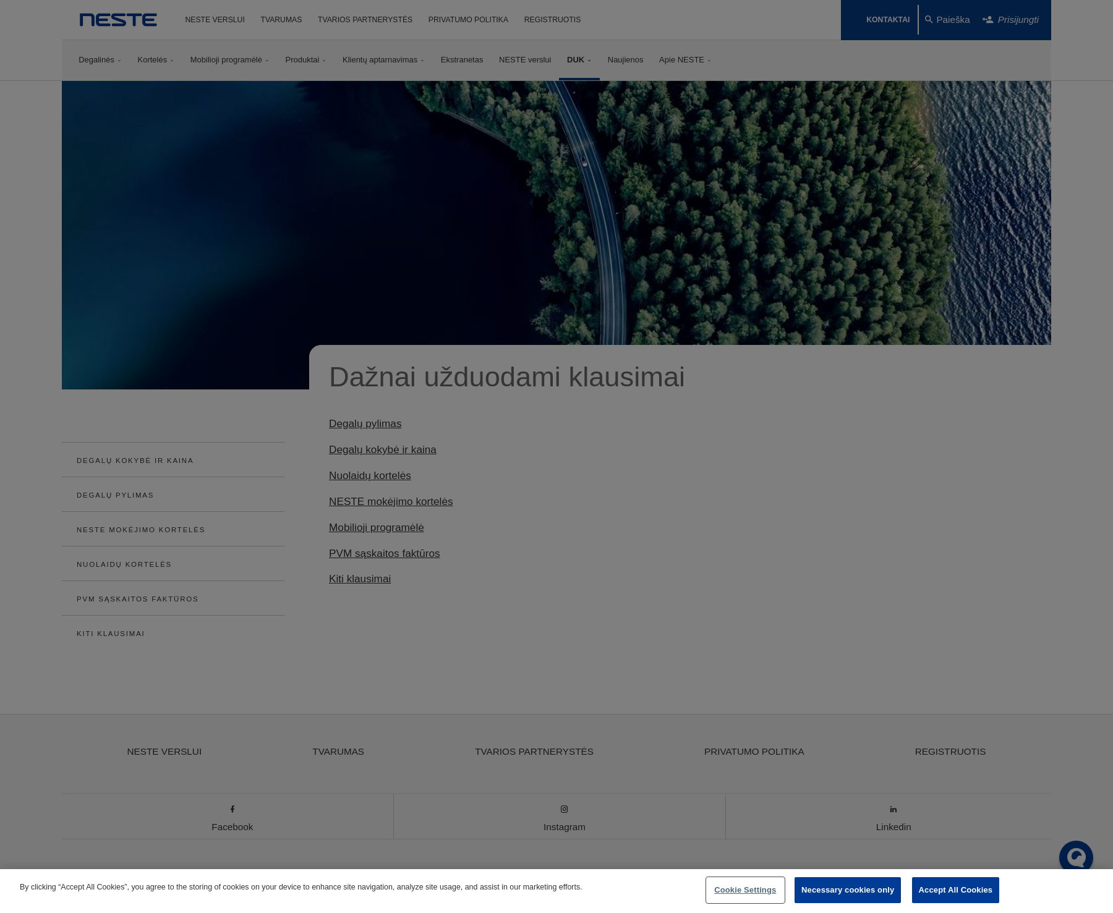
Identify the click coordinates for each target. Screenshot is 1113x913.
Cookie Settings (745, 889)
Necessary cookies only (847, 889)
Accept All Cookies (956, 889)
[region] (556, 891)
